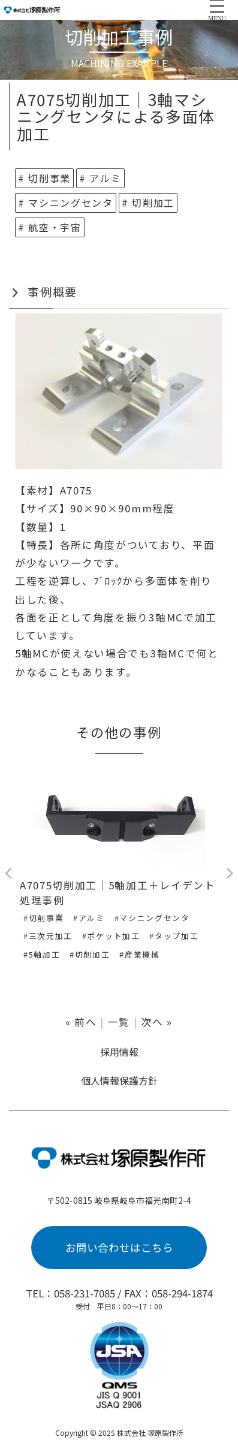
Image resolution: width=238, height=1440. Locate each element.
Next (229, 874)
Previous (9, 874)
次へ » (157, 1022)
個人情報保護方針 (119, 1080)
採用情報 (119, 1051)
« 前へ (81, 1022)
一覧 (119, 1022)
